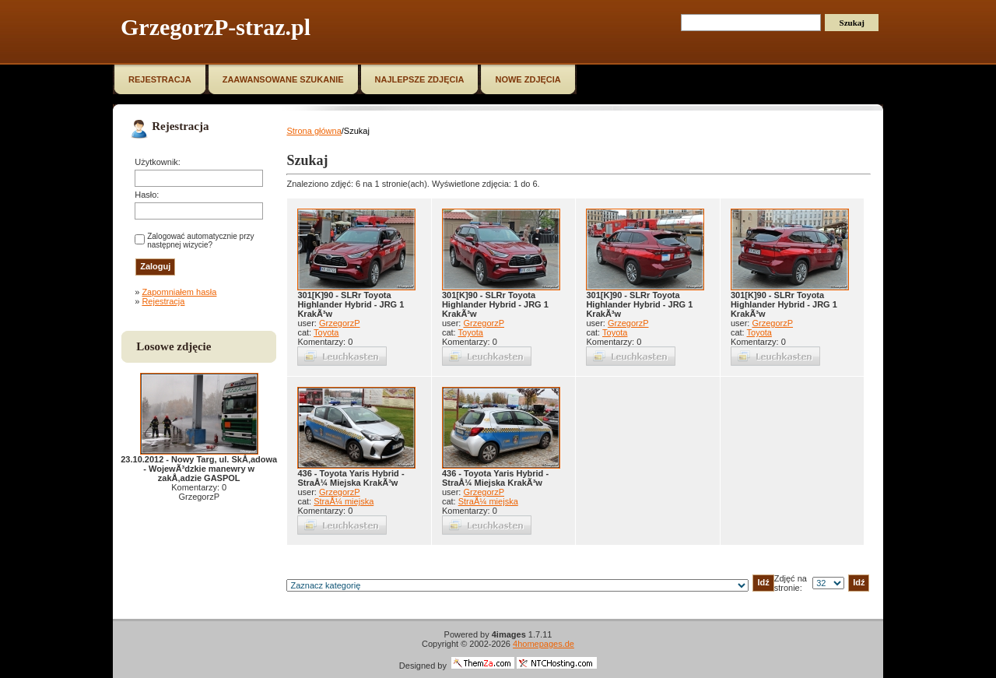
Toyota (326, 332)
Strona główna (313, 130)
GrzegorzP (339, 323)
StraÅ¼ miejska (344, 501)
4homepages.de (543, 643)
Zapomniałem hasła (179, 292)
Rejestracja (163, 301)
